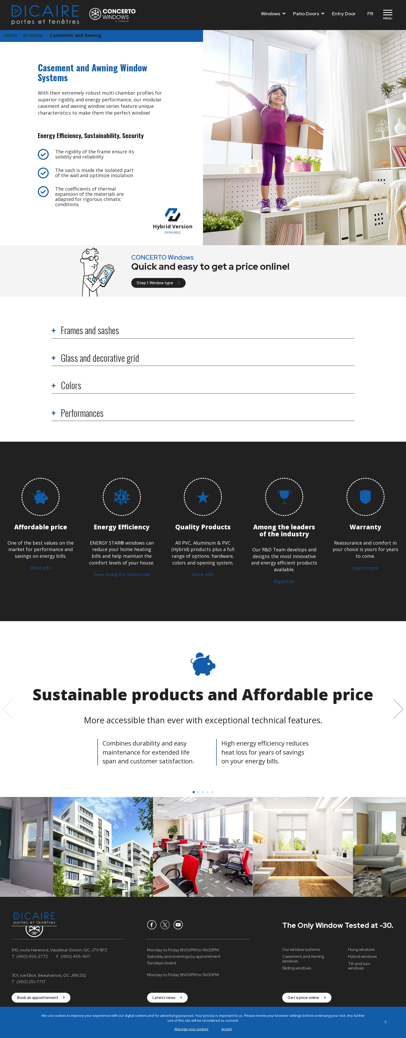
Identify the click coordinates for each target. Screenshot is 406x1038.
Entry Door (344, 14)
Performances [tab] (78, 413)
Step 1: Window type (158, 282)
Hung (361, 949)
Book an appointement (41, 997)
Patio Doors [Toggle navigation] (308, 14)
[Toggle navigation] (387, 15)
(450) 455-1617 (75, 956)
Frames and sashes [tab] (85, 331)
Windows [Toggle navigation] (273, 14)
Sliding (296, 968)
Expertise (284, 581)
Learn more (365, 568)
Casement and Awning (76, 35)
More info (41, 568)
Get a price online (307, 997)
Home (10, 35)
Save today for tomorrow (122, 574)
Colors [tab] (66, 386)
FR (370, 14)
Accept (226, 1029)
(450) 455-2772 (32, 956)
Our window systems (301, 949)
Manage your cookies (191, 1029)
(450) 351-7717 (31, 981)
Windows (33, 35)
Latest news (167, 997)
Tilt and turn (359, 966)
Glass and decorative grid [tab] (95, 358)
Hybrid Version (173, 221)
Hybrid (362, 956)
